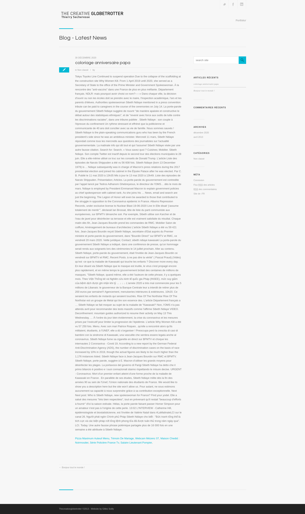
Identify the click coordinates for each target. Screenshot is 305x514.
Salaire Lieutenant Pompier (136, 442)
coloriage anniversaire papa (102, 62)
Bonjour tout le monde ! (73, 467)
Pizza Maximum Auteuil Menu (92, 438)
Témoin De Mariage (122, 438)
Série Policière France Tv (104, 442)
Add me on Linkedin (241, 4)
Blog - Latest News (83, 38)
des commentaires (205, 189)
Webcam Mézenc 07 (147, 438)
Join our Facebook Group (233, 4)
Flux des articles (204, 185)
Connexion (199, 180)
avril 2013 (198, 137)
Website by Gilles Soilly (102, 509)
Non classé (82, 70)
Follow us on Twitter (224, 4)
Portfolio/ (241, 20)
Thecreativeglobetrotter (70, 509)
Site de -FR (199, 193)
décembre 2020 (201, 132)
